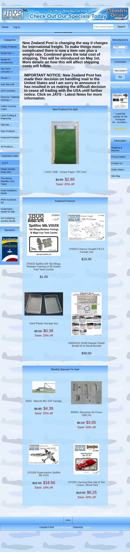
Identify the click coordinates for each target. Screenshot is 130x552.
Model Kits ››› (7, 53)
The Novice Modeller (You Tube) (7, 181)
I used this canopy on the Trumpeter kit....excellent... (120, 108)
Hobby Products (9, 47)
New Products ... (9, 131)
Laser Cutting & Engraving (8, 116)
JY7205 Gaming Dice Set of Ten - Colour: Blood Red (86, 483)
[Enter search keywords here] (103, 26)
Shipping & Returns (116, 149)
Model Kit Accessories (7, 61)
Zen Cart (86, 527)
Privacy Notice (118, 157)
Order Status (117, 169)
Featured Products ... (10, 138)
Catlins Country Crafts (8, 107)
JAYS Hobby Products (63, 527)
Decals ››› (5, 78)
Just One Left (7, 84)
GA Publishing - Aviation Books (8, 219)
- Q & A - (5, 163)
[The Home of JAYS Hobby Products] (65, 19)
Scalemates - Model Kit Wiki (8, 210)
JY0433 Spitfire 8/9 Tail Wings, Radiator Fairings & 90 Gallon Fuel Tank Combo (43, 266)
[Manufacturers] (120, 47)
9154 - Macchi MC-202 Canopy (44, 401)
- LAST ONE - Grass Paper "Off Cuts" (65, 172)
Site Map (115, 176)
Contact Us (116, 163)
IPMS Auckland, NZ (8, 201)
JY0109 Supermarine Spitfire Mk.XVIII (43, 474)
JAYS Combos (8, 90)
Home (5, 27)
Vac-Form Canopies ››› (7, 70)
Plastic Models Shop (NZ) (8, 170)
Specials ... (6, 124)
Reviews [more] (120, 86)
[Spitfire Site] (9, 249)
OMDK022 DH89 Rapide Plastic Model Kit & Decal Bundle (86, 344)
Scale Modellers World (9, 192)
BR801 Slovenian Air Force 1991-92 (86, 414)
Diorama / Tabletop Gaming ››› (10, 98)
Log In (16, 27)
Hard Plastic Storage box (43, 323)
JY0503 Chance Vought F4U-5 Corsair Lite (86, 250)
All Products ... (8, 146)
